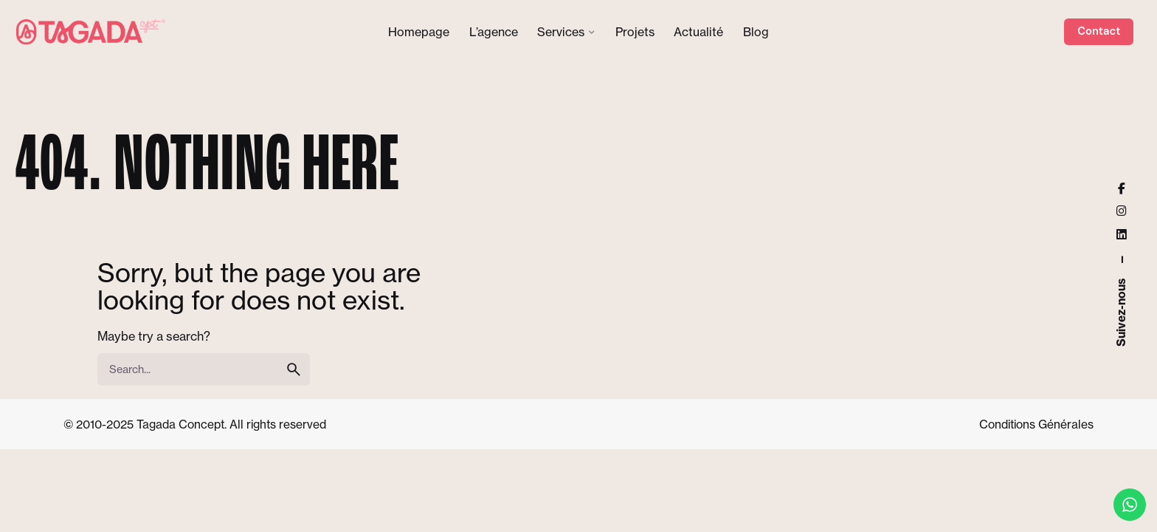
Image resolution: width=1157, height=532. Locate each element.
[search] (293, 369)
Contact (1098, 31)
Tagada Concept (180, 424)
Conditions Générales (1036, 424)
